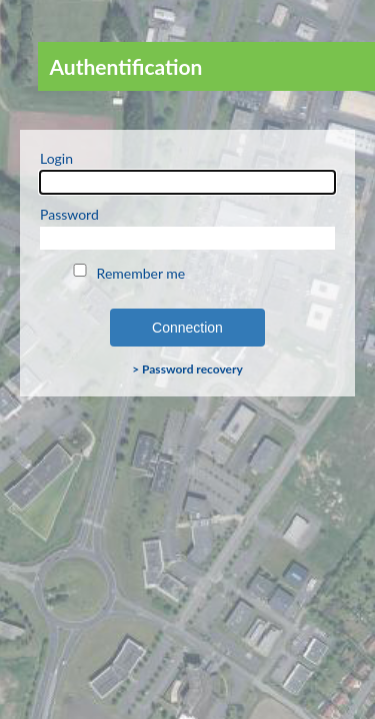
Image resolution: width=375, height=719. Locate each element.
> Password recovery (187, 368)
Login (187, 172)
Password (187, 228)
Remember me (127, 273)
